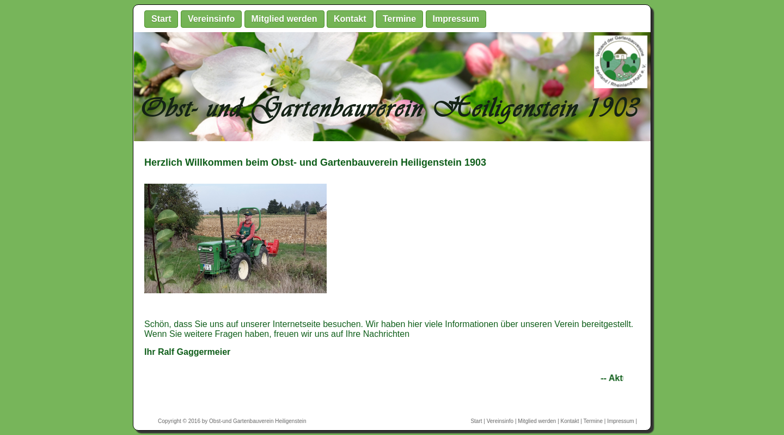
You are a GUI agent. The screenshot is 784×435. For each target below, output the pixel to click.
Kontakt (350, 18)
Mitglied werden (284, 18)
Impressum (456, 18)
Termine (399, 18)
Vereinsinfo (211, 18)
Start (161, 18)
